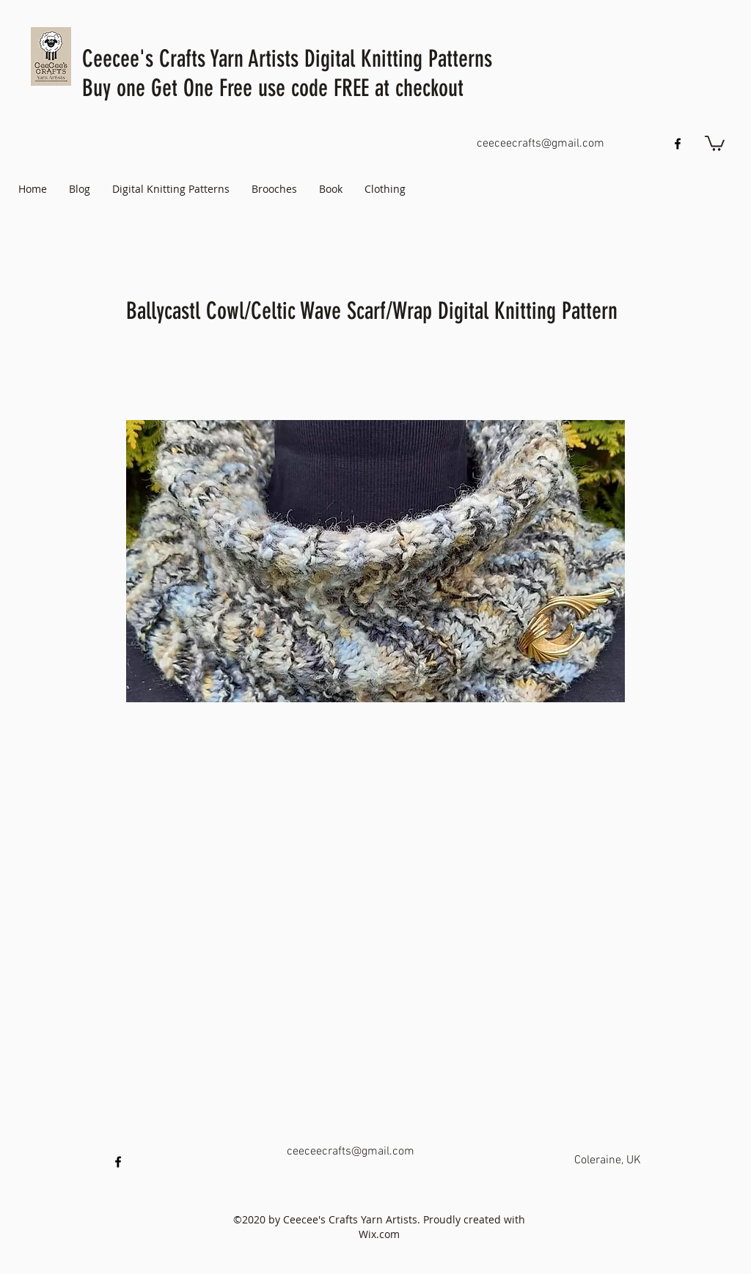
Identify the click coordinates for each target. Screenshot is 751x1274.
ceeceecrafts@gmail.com (540, 143)
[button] (715, 142)
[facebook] (677, 143)
